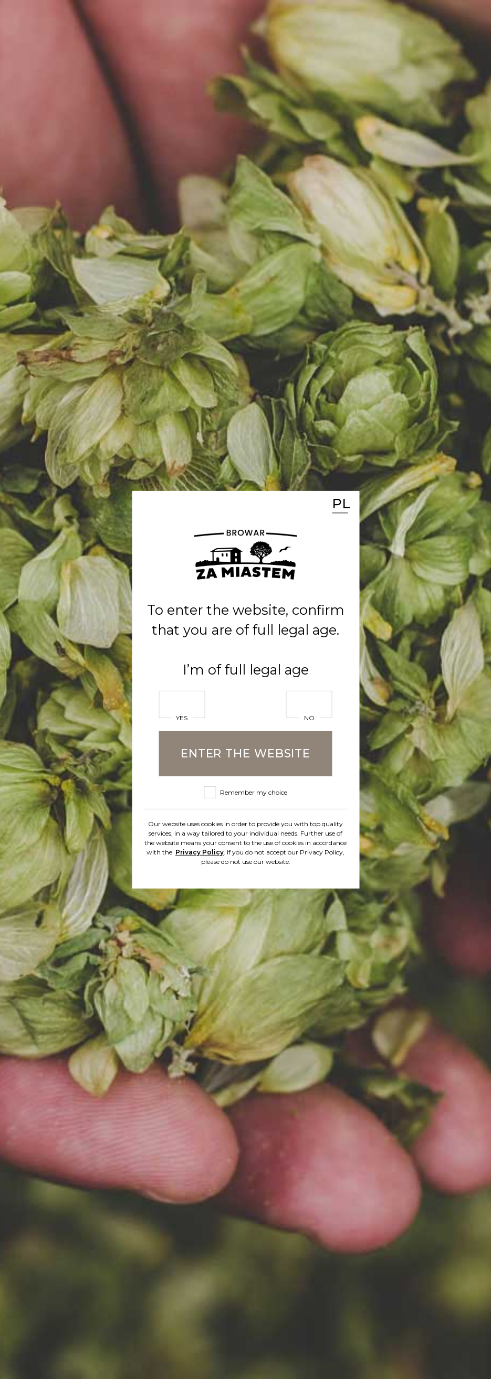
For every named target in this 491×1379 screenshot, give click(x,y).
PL (340, 503)
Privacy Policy (199, 852)
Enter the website (245, 753)
